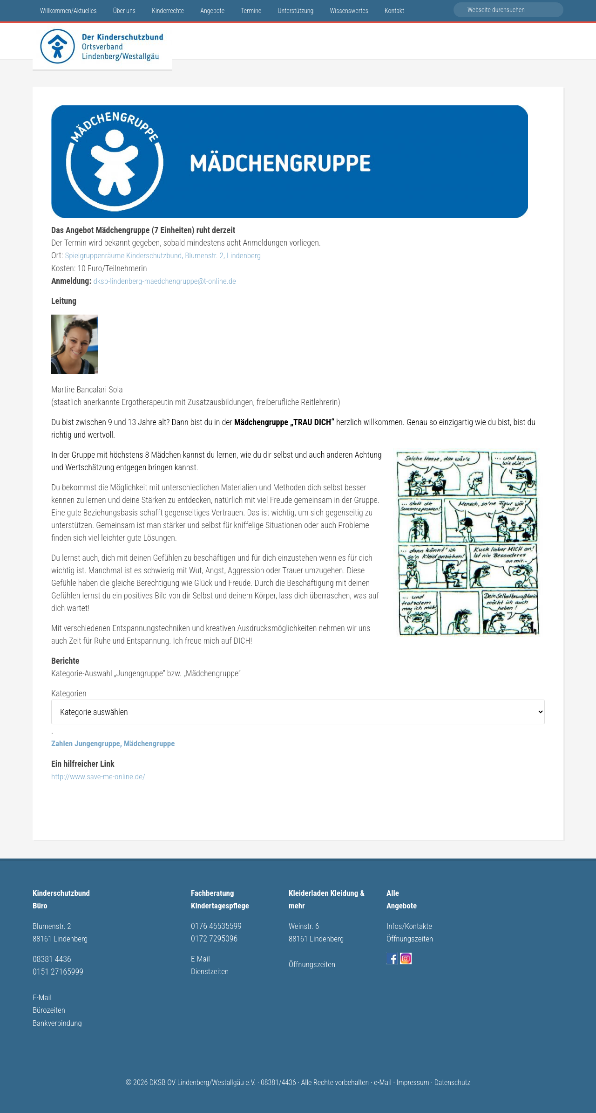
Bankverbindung (59, 1019)
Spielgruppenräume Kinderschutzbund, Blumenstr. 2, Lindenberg (168, 255)
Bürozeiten (50, 1007)
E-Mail (43, 994)
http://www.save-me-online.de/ (101, 775)
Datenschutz (452, 1079)
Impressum (413, 1079)
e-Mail (383, 1079)
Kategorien (69, 693)
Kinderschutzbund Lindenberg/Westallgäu (102, 46)
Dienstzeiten (211, 969)
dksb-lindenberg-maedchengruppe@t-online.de (168, 280)
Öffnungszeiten (313, 962)
